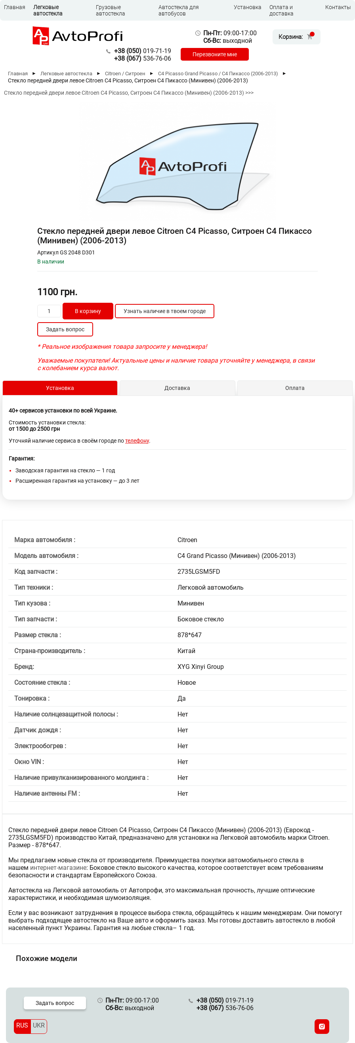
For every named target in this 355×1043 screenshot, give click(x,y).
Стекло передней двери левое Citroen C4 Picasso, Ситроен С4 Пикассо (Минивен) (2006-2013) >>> (129, 93)
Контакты (338, 7)
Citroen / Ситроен (125, 73)
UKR (39, 1025)
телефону (137, 440)
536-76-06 (142, 58)
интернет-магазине (58, 867)
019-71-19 (142, 51)
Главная (14, 7)
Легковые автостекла (48, 10)
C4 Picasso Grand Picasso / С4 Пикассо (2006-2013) (218, 73)
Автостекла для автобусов (178, 10)
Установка (247, 7)
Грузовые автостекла (110, 10)
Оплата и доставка (281, 10)
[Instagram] (322, 1026)
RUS (22, 1025)
